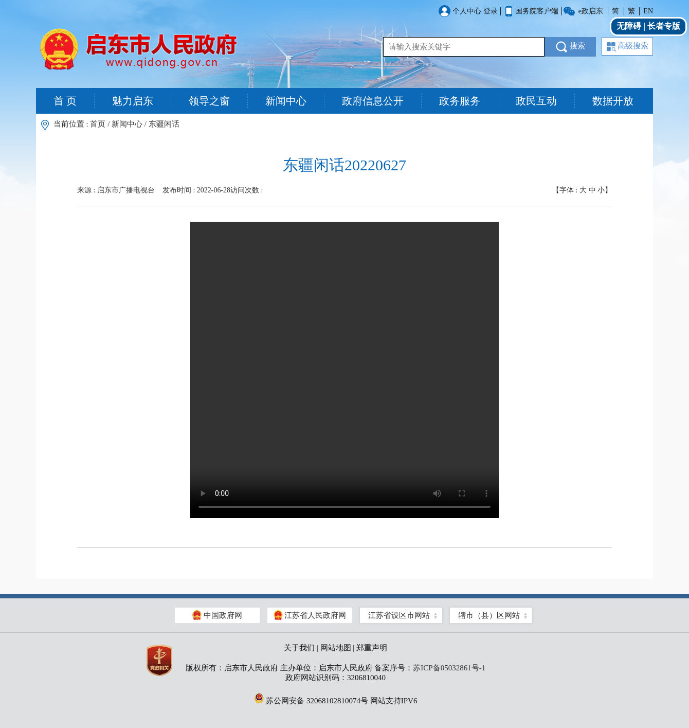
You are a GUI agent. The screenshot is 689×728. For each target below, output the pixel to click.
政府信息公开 (373, 100)
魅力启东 (132, 100)
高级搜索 (627, 46)
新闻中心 (285, 100)
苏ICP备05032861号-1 (449, 668)
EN (648, 11)
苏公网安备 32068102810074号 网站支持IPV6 (336, 698)
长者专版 (663, 26)
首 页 (65, 100)
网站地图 (335, 648)
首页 (97, 124)
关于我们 (299, 648)
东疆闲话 (164, 124)
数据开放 (612, 100)
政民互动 (536, 100)
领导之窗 (209, 100)
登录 (490, 11)
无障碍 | (632, 26)
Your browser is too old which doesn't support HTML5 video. (344, 370)
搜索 (570, 46)
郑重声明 (371, 648)
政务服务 (459, 100)
